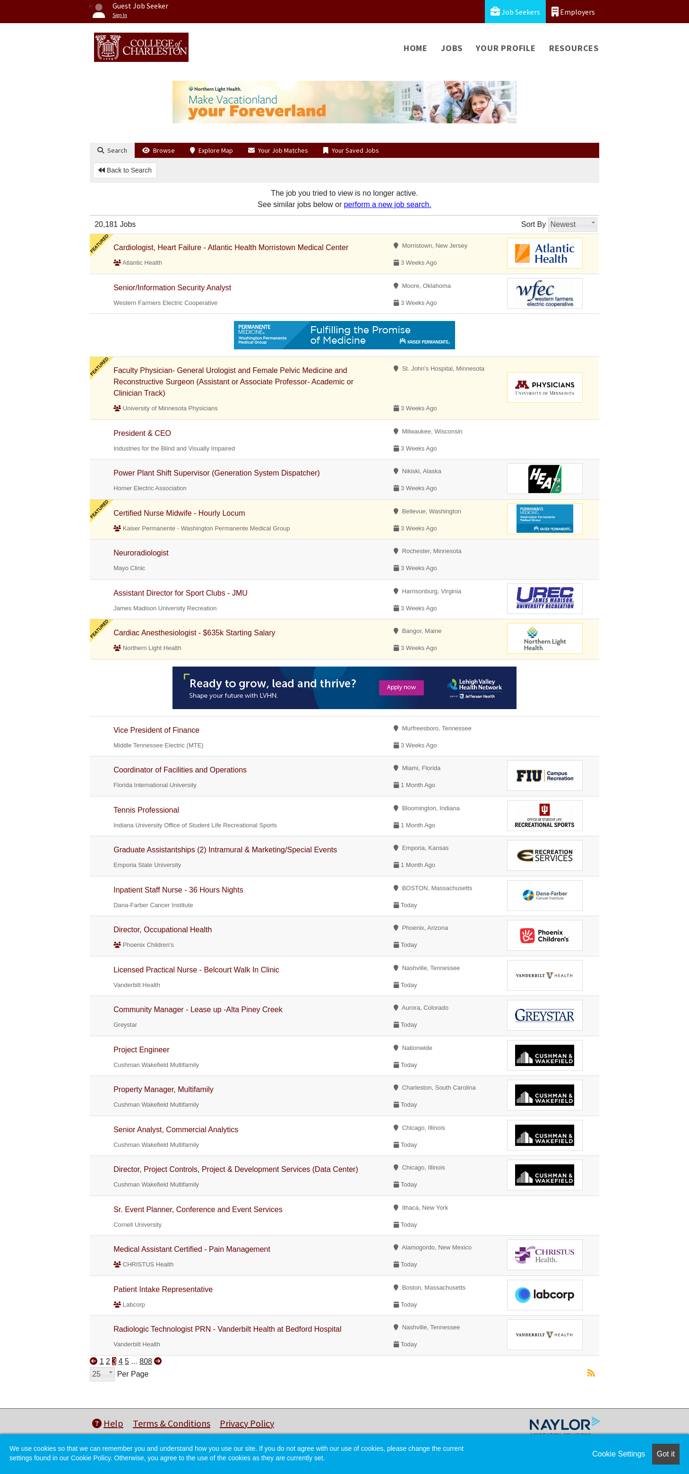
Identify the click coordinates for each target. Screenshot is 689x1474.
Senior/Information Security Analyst (172, 288)
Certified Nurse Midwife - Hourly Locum (179, 513)
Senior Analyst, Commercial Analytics (175, 1130)
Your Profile (506, 48)
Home (416, 48)
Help (107, 1423)
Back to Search (125, 170)
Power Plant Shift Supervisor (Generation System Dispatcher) (216, 473)
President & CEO (142, 433)
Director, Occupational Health (162, 930)
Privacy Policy (247, 1423)
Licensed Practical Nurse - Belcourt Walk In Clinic (196, 970)
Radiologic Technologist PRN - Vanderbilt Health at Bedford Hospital (227, 1329)
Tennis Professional (146, 810)
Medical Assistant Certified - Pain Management (191, 1249)
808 (145, 1361)
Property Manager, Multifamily (163, 1089)
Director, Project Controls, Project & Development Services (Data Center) (235, 1169)
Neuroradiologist (141, 553)
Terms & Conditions (171, 1423)
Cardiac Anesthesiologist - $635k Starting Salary (194, 633)
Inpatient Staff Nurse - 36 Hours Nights (178, 890)
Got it (666, 1454)
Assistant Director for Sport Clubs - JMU (180, 593)
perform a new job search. (387, 204)
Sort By (533, 224)
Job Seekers (515, 11)
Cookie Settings (618, 1454)
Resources (574, 48)
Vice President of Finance (156, 730)
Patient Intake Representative (163, 1289)
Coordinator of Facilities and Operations (180, 770)
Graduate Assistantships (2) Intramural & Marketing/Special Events (225, 850)
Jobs (452, 48)
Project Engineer (141, 1050)
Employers (573, 11)
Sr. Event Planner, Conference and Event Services (198, 1209)
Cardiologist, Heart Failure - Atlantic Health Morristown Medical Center (230, 247)
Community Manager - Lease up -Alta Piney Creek (198, 1010)
